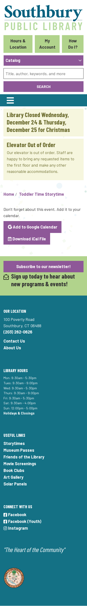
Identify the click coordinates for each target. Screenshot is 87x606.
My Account (47, 44)
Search (44, 86)
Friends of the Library (23, 456)
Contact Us (14, 340)
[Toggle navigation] (10, 100)
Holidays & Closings (19, 413)
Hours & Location (18, 44)
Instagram (15, 528)
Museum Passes (18, 450)
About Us (12, 347)
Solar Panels (15, 483)
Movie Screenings (19, 463)
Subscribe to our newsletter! (43, 266)
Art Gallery (13, 477)
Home (8, 194)
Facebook (14, 514)
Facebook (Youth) (22, 521)
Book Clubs (13, 470)
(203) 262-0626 (17, 331)
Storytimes (14, 443)
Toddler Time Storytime (41, 194)
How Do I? (72, 44)
